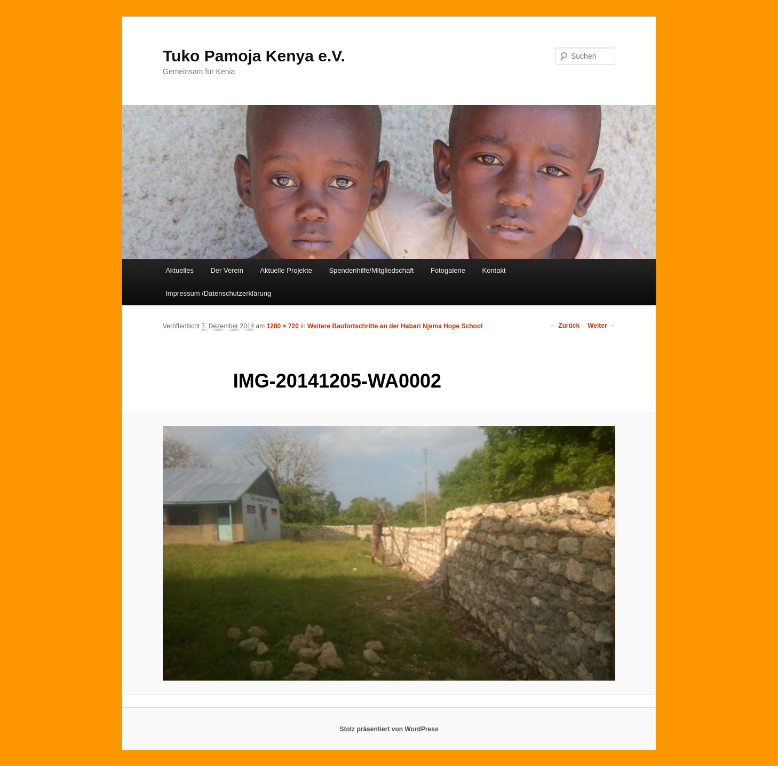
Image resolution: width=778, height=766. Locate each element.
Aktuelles (179, 270)
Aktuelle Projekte (286, 270)
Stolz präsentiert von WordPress (388, 729)
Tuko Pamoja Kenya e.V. (254, 56)
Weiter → (601, 325)
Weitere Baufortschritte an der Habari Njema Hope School (395, 326)
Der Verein (226, 270)
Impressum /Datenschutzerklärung (218, 293)
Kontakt (493, 270)
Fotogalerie (448, 270)
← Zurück (564, 325)
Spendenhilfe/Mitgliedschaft (371, 270)
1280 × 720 (283, 326)
